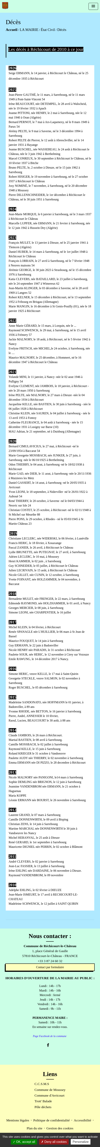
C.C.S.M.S (41, 1084)
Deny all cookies (54, 1141)
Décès (61, 30)
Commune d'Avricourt (49, 1095)
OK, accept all (24, 1141)
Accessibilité (82, 1120)
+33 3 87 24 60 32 (50, 961)
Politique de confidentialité (51, 1120)
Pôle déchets (42, 1107)
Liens (50, 1074)
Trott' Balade (43, 1101)
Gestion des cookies (59, 1128)
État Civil (48, 30)
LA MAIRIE (29, 30)
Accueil (11, 30)
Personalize (81, 1141)
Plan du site (34, 1128)
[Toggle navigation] (93, 6)
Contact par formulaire (50, 967)
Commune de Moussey (49, 1090)
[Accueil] (5, 5)
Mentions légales (17, 1120)
